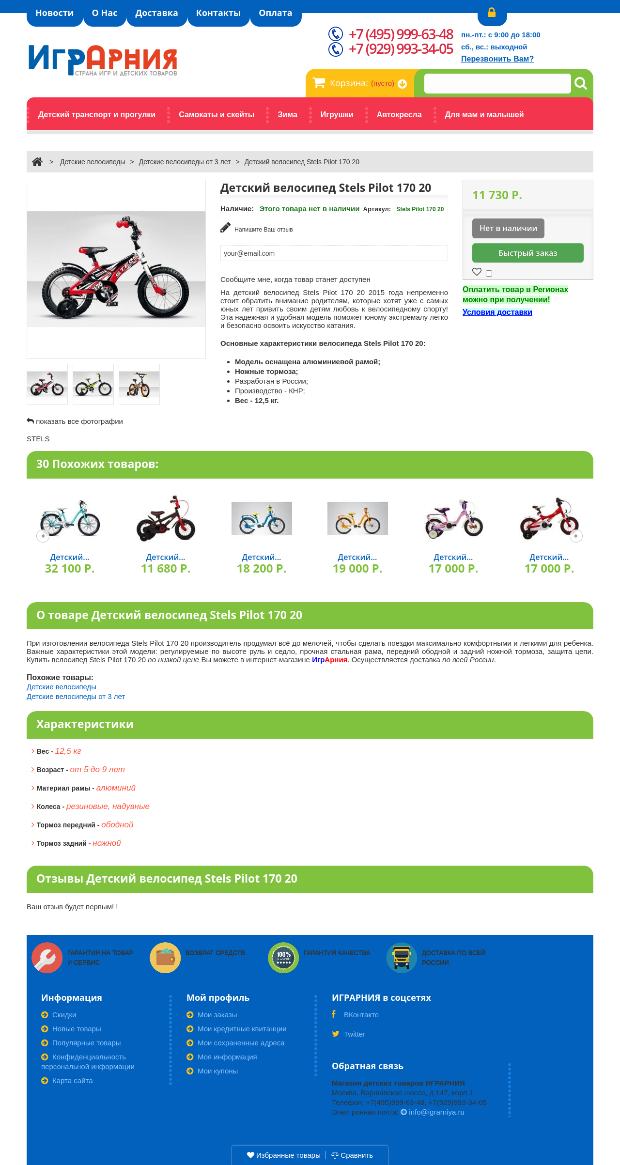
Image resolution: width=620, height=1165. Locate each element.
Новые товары (71, 1029)
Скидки (58, 1014)
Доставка (156, 12)
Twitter (348, 1037)
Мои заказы (211, 1014)
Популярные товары (81, 1043)
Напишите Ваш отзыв (256, 227)
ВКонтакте (355, 1017)
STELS (38, 439)
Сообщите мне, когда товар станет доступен (295, 279)
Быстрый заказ (527, 253)
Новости (54, 12)
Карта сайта (67, 1080)
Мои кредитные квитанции (236, 1029)
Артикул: (377, 209)
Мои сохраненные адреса (235, 1043)
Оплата (275, 12)
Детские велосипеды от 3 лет (185, 162)
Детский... (70, 557)
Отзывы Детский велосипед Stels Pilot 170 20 (166, 878)
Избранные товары (284, 1155)
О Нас (105, 12)
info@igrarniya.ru (433, 1112)
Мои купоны (212, 1071)
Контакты (218, 12)
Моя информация (221, 1057)
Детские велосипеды (92, 162)
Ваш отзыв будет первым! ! (72, 906)
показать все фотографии (79, 421)
